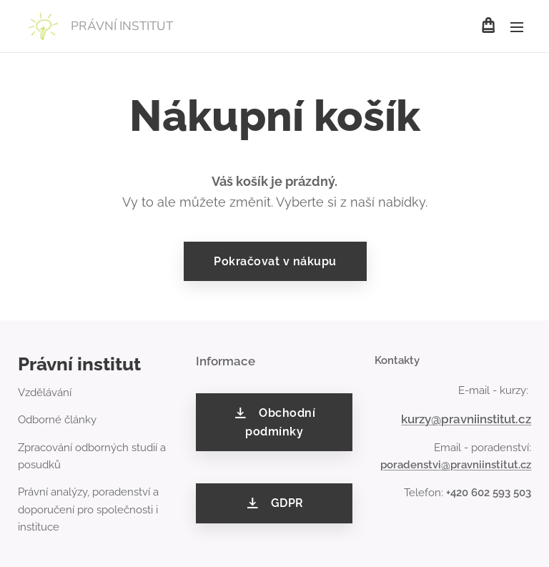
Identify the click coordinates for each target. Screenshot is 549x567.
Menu (516, 27)
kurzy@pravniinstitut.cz (466, 419)
